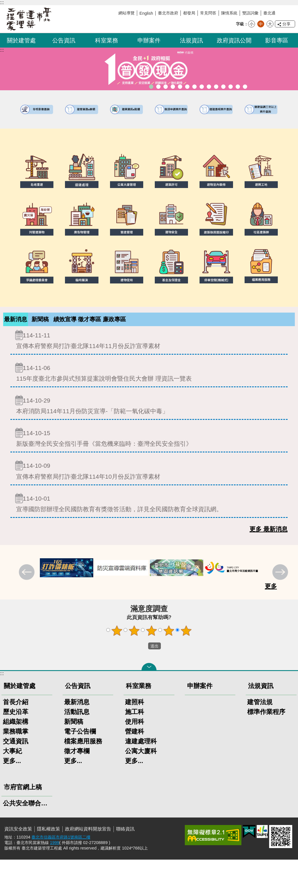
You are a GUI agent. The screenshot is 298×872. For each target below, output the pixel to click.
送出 (142, 658)
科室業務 (106, 40)
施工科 (134, 724)
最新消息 (15, 325)
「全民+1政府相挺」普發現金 (151, 86)
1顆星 (116, 643)
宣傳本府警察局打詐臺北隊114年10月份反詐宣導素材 (149, 482)
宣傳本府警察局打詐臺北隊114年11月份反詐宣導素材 (149, 352)
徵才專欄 (77, 763)
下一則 (281, 585)
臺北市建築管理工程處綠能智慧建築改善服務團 (158, 86)
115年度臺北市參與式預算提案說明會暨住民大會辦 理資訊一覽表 (149, 384)
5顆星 (186, 643)
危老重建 (194, 86)
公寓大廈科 (141, 763)
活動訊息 (77, 724)
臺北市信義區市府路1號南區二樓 (60, 849)
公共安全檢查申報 (209, 86)
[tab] (15, 326)
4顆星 (168, 643)
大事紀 (12, 763)
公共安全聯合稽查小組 (27, 815)
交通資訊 (15, 753)
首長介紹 (15, 714)
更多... (12, 773)
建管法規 (260, 714)
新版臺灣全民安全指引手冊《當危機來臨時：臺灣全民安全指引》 (149, 449)
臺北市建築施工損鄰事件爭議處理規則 (245, 86)
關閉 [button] (149, 679)
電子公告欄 (80, 743)
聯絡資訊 (125, 841)
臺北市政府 (168, 13)
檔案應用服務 (83, 753)
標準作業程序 (266, 724)
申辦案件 (149, 40)
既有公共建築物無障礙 (173, 86)
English (146, 13)
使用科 (134, 734)
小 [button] (251, 24)
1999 (54, 855)
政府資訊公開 (234, 40)
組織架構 (15, 734)
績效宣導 (65, 325)
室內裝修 (187, 86)
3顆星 (151, 643)
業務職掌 (15, 743)
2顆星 (134, 643)
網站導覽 (126, 13)
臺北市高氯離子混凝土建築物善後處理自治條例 (230, 86)
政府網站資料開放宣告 (88, 841)
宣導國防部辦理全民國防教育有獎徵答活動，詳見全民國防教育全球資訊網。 (149, 515)
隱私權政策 (48, 841)
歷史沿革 (15, 724)
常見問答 (208, 13)
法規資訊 (191, 40)
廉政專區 (114, 325)
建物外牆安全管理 (180, 86)
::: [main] (2, 50)
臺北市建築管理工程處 (29, 19)
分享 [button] (286, 24)
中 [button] (261, 24)
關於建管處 (21, 40)
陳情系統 (229, 13)
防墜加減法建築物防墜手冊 (216, 86)
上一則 (27, 585)
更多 (271, 598)
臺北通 (269, 13)
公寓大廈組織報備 (202, 86)
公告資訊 (63, 40)
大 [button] (270, 24)
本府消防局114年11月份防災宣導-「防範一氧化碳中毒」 (149, 417)
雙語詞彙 (250, 13)
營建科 (134, 743)
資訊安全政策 (18, 841)
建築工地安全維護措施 (238, 86)
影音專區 (276, 40)
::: (2, 2)
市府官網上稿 (23, 799)
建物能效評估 (223, 86)
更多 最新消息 (268, 541)
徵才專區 (89, 325)
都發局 (189, 13)
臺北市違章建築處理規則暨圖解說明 (165, 86)
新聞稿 (40, 320)
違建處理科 (141, 753)
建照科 (134, 714)
